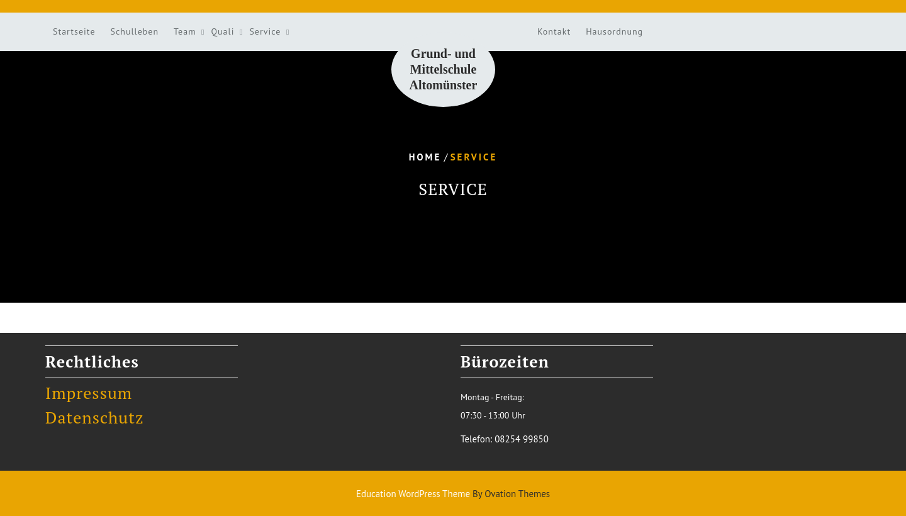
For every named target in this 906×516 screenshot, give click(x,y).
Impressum (88, 392)
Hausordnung (614, 31)
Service (265, 31)
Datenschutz (94, 417)
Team (185, 31)
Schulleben (135, 31)
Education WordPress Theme (453, 494)
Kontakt (554, 31)
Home (425, 157)
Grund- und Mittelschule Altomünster (444, 69)
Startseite (74, 31)
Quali (223, 31)
